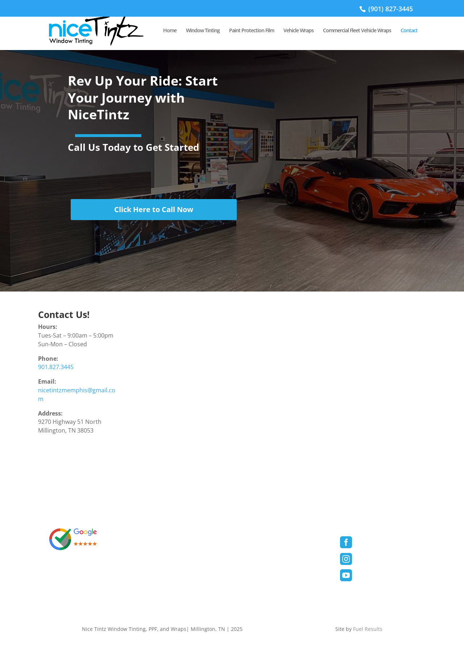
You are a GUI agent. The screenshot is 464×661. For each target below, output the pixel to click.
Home (170, 31)
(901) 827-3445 (389, 8)
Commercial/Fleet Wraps (272, 574)
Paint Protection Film (251, 31)
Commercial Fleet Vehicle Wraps (357, 31)
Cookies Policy (161, 560)
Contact (409, 31)
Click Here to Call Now (153, 209)
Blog (247, 587)
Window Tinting (203, 31)
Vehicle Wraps (298, 31)
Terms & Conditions (168, 533)
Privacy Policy (160, 547)
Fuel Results (367, 628)
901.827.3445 (56, 367)
